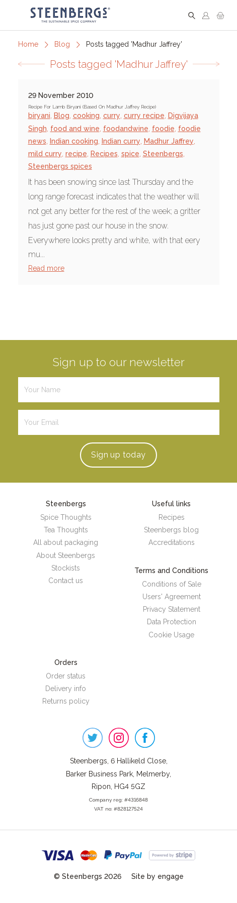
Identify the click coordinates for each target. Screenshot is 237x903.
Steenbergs (163, 154)
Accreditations (171, 542)
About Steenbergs (65, 555)
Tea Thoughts (66, 530)
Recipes (104, 154)
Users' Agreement (171, 597)
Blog (62, 44)
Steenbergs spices (60, 166)
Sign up (118, 455)
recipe (76, 154)
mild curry (45, 154)
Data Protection (171, 622)
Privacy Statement (171, 609)
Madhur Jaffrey (169, 141)
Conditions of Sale (171, 584)
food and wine (75, 129)
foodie (163, 129)
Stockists (65, 568)
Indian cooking (74, 141)
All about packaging (65, 542)
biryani (39, 115)
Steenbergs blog (171, 530)
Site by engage (157, 876)
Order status (66, 676)
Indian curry (121, 141)
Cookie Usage (171, 635)
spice (130, 154)
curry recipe (144, 115)
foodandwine (125, 129)
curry (111, 115)
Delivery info (65, 689)
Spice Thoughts (66, 517)
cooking (86, 115)
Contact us (65, 581)
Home (28, 44)
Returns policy (66, 701)
